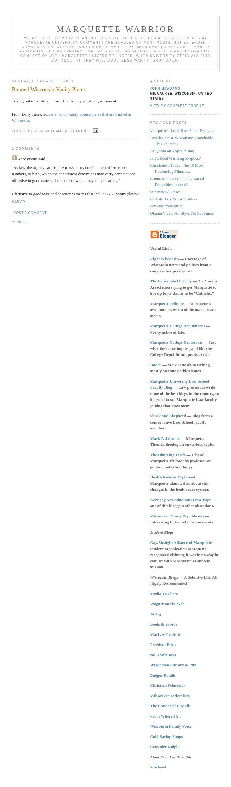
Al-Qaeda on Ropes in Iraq (172, 151)
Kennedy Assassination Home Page (180, 499)
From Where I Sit (165, 716)
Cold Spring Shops (166, 736)
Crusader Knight (165, 746)
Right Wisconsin (164, 258)
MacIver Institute (165, 634)
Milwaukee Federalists (170, 695)
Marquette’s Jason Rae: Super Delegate (182, 130)
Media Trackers (164, 593)
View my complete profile (177, 105)
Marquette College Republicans (177, 326)
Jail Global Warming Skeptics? (175, 158)
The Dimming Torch (167, 454)
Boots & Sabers (163, 624)
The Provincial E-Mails (170, 705)
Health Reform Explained (172, 477)
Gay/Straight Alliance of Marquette (181, 542)
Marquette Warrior (115, 29)
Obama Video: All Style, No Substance (182, 213)
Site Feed (158, 767)
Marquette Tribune (167, 303)
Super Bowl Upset (165, 191)
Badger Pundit (163, 675)
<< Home (20, 221)
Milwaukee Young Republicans (177, 516)
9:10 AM (19, 201)
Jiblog (155, 614)
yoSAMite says (163, 655)
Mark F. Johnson (165, 438)
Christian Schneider (167, 685)
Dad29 (156, 365)
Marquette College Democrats (176, 342)
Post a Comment (30, 213)
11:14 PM (78, 131)
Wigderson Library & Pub (173, 665)
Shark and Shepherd (168, 415)
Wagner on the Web (167, 603)
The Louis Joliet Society (171, 281)
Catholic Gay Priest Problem (173, 199)
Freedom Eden (163, 644)
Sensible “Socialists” (167, 206)
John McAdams (165, 88)
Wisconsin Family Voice (171, 726)
